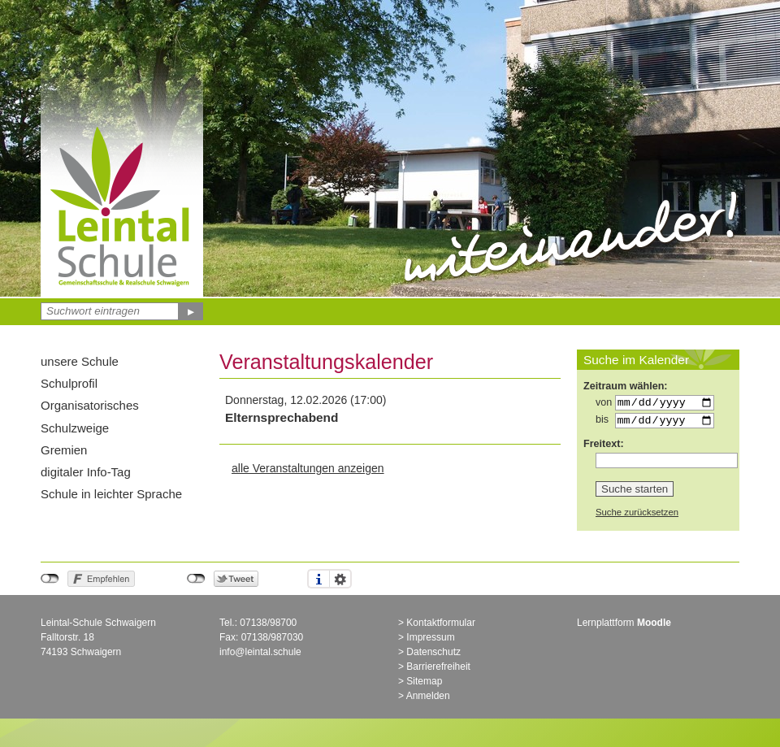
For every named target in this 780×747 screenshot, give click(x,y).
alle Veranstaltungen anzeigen (308, 468)
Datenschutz (433, 656)
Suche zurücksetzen (637, 516)
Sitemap (424, 685)
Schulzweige (75, 428)
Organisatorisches (90, 405)
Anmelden (428, 700)
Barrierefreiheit (438, 670)
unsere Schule (80, 361)
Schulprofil (69, 383)
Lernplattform (624, 626)
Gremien (64, 450)
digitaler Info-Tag (86, 472)
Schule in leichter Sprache (111, 494)
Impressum (430, 641)
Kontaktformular (440, 626)
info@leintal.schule (260, 656)
